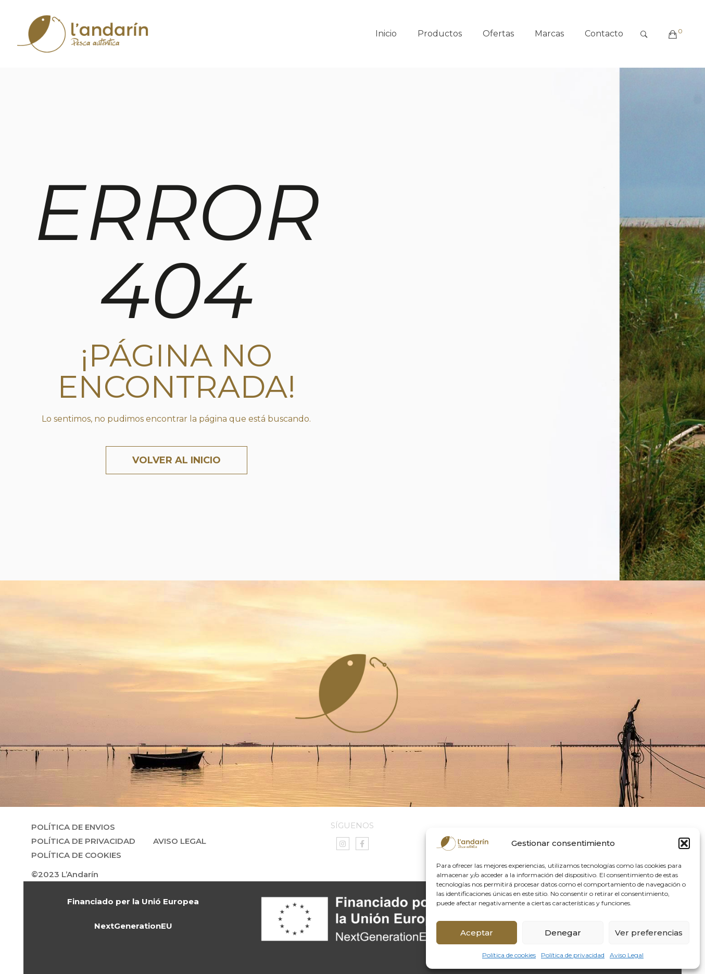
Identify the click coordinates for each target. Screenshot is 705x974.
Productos (440, 34)
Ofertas (498, 34)
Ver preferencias (649, 933)
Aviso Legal (627, 955)
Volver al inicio (176, 460)
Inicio (386, 34)
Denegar (563, 933)
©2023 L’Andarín (64, 874)
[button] (684, 843)
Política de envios (73, 827)
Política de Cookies (76, 855)
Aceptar (476, 933)
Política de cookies (509, 955)
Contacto (604, 34)
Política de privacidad (573, 955)
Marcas (549, 34)
